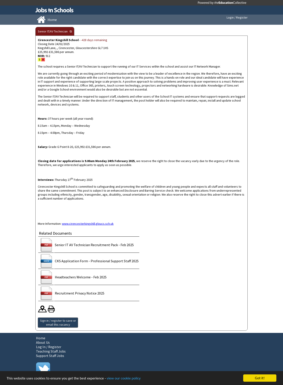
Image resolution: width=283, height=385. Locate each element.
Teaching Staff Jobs (51, 351)
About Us (43, 342)
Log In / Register (48, 347)
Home (40, 338)
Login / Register (237, 17)
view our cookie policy (124, 378)
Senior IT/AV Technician (53, 31)
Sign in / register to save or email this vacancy (58, 322)
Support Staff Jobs (50, 355)
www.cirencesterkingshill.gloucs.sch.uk (88, 224)
